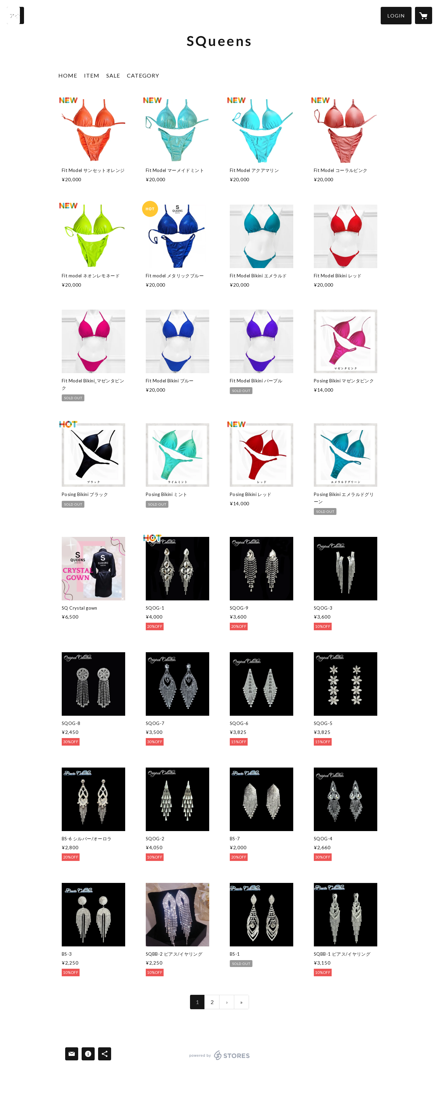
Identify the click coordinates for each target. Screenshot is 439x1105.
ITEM (91, 75)
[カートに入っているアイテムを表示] (423, 15)
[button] (396, 15)
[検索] (15, 15)
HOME (67, 75)
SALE (113, 75)
